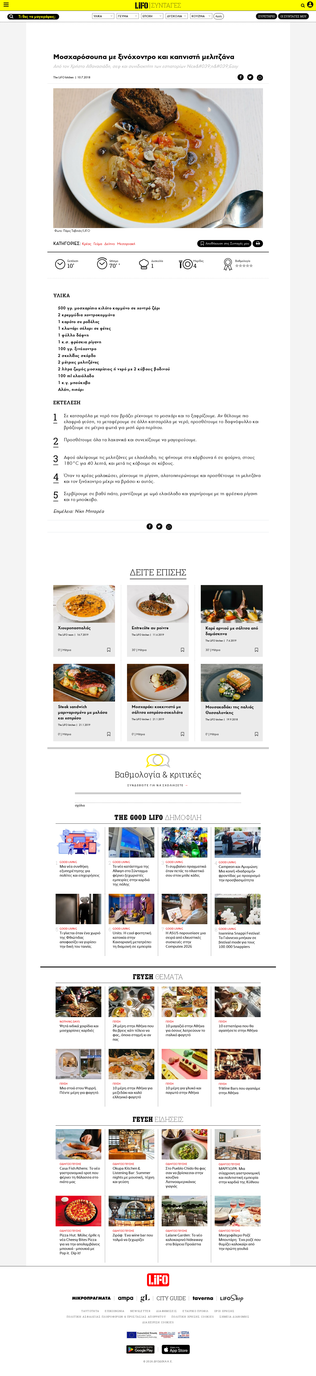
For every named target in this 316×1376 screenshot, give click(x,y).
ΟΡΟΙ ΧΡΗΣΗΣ (224, 1310)
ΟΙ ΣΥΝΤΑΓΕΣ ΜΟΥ (293, 16)
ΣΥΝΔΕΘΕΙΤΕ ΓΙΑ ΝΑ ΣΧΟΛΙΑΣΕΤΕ (155, 785)
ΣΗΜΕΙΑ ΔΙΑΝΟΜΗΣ (234, 1316)
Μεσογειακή (126, 244)
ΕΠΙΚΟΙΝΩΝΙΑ (115, 1310)
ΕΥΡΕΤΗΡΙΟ (266, 16)
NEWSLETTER (140, 1310)
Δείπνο (109, 244)
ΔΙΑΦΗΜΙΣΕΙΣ (166, 1310)
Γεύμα (98, 244)
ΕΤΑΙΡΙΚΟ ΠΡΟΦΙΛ (196, 1310)
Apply (218, 16)
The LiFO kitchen (63, 77)
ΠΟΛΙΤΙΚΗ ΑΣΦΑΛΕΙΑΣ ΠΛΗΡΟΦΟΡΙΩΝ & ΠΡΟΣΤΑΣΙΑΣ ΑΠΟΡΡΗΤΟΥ (116, 1316)
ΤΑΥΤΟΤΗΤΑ (90, 1310)
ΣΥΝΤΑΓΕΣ (166, 5)
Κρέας (86, 244)
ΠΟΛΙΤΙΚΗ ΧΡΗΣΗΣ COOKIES (193, 1316)
